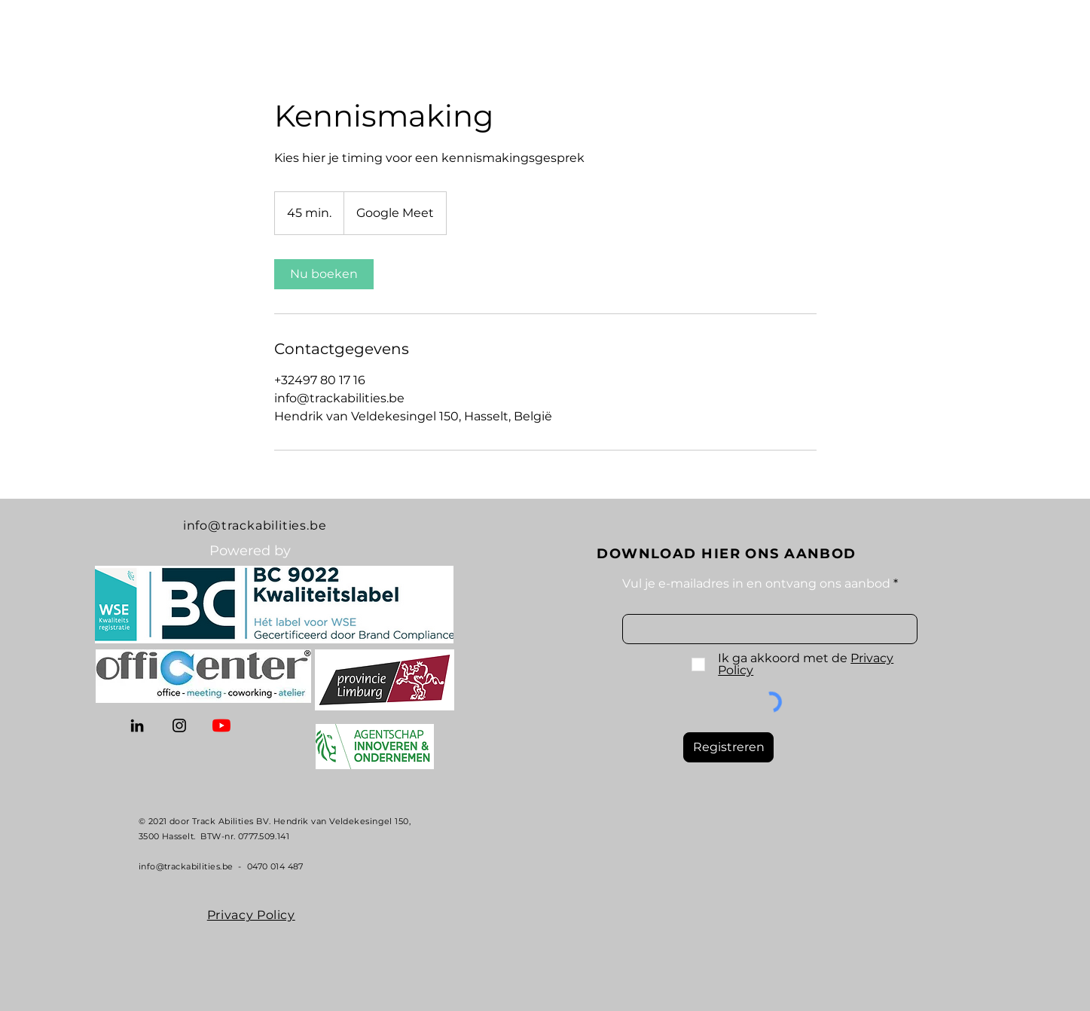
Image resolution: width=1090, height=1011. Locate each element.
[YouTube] (221, 725)
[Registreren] (728, 747)
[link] (324, 274)
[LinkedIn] (137, 725)
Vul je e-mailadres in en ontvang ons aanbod (756, 584)
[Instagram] (179, 725)
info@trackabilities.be (255, 525)
